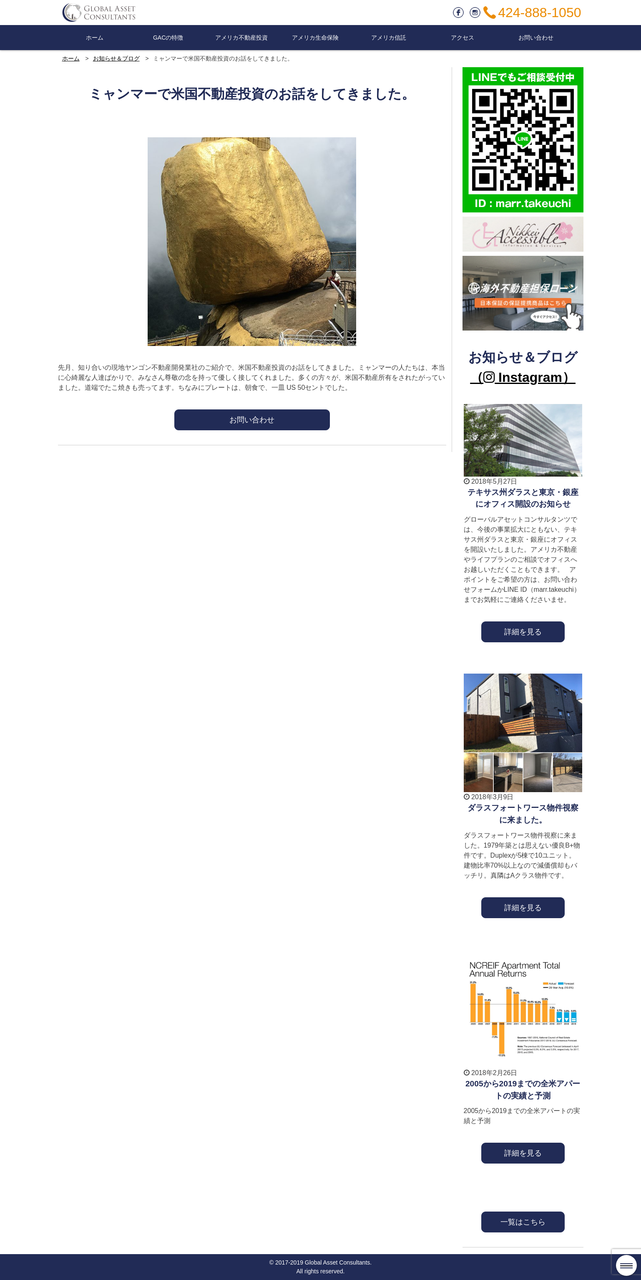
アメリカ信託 (388, 37)
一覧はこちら (522, 1221)
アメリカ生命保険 (315, 37)
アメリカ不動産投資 (241, 37)
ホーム (94, 37)
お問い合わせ (535, 37)
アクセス (462, 37)
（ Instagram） (523, 377)
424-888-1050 (539, 12)
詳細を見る (523, 631)
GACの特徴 (168, 37)
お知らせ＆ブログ (116, 58)
